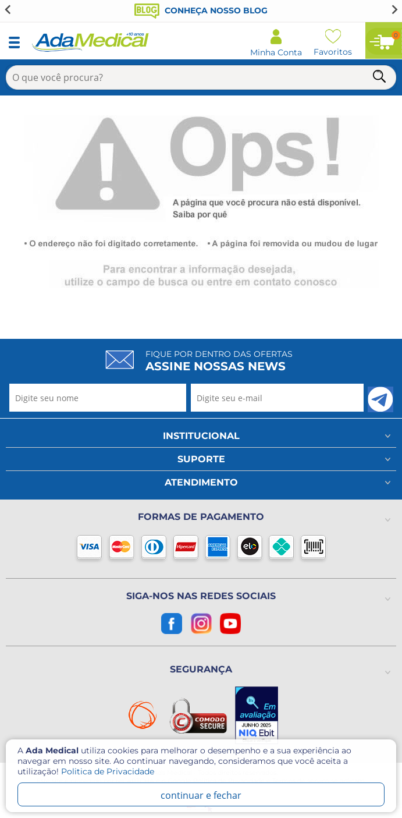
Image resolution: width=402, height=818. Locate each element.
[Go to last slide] (8, 9)
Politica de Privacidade (107, 771)
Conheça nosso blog (201, 10)
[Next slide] (394, 9)
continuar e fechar (201, 795)
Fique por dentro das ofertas (219, 361)
